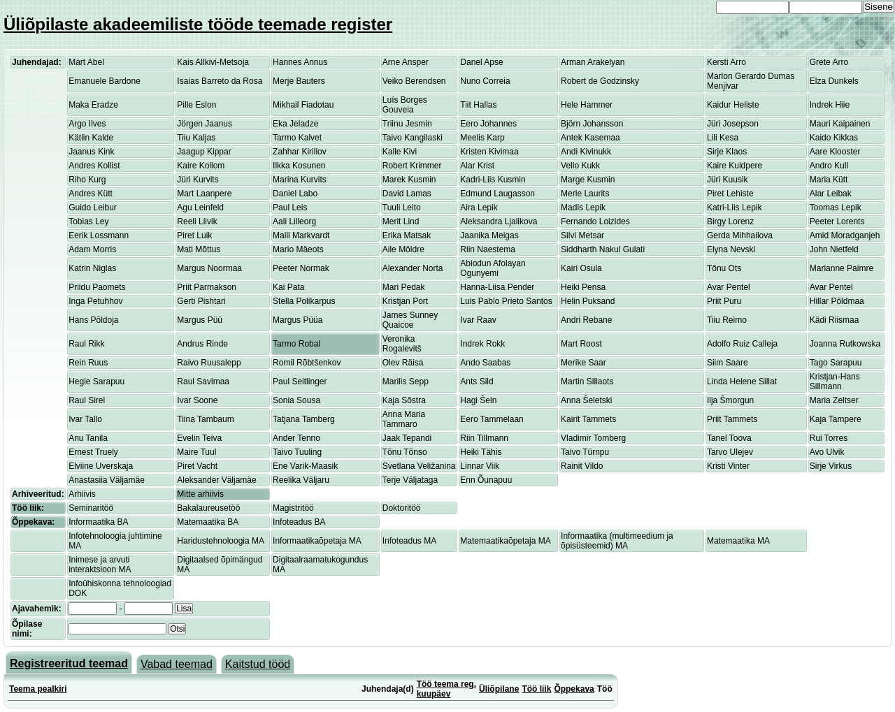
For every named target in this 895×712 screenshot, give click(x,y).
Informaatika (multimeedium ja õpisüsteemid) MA (617, 541)
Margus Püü (199, 320)
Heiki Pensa (583, 287)
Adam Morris (92, 249)
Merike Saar (583, 363)
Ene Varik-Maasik (305, 466)
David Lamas (406, 193)
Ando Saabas (485, 363)
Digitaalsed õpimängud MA (219, 564)
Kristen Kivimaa (489, 152)
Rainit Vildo (582, 466)
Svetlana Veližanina (419, 466)
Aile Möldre (403, 249)
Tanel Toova (729, 438)
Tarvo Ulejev (730, 452)
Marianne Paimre (841, 268)
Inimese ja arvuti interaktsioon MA (100, 564)
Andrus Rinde (202, 344)
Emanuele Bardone (105, 81)
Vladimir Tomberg (593, 438)
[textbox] (117, 628)
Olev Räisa (403, 363)
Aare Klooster (835, 152)
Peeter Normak (301, 268)
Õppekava (574, 689)
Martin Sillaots (587, 381)
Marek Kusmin (409, 179)
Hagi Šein (478, 400)
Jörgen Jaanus (204, 124)
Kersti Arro (726, 62)
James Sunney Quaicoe (410, 320)
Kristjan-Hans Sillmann (835, 381)
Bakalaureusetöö (208, 508)
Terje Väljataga (410, 480)
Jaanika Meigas (489, 235)
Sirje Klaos (727, 152)
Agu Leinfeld (200, 207)
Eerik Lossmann (99, 235)
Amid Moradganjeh (845, 235)
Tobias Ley (88, 221)
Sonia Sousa (296, 400)
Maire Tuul (196, 452)
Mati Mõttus (198, 249)
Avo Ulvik (827, 452)
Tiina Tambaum (205, 419)
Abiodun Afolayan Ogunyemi (492, 268)
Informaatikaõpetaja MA (317, 541)
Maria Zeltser (834, 400)
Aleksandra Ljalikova (498, 221)
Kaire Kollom (200, 165)
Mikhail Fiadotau (303, 105)
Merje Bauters (299, 81)
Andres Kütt (91, 193)
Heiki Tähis (480, 452)
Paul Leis (290, 207)
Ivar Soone (197, 400)
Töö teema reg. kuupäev (446, 689)
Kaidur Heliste (733, 105)
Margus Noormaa (209, 268)
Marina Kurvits (300, 179)
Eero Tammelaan (492, 419)
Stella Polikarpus (304, 301)
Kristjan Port (405, 301)
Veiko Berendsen (414, 81)
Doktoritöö (401, 508)
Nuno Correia (485, 81)
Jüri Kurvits (197, 179)
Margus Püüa (297, 320)
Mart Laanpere (204, 193)
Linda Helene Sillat (742, 381)
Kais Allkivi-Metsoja (213, 62)
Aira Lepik (478, 207)
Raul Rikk (86, 344)
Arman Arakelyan (592, 62)
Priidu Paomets (97, 287)
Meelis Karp (482, 138)
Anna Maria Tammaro (403, 419)
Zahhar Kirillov (300, 152)
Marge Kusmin (588, 179)
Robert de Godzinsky (600, 81)
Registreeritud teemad (69, 663)
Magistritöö (293, 508)
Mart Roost (581, 344)
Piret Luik (194, 235)
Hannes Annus (300, 62)
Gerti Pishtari (201, 301)
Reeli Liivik (197, 221)
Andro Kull (829, 165)
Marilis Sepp (405, 381)
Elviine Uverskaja (101, 466)
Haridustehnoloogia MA (220, 541)
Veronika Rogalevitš (402, 344)
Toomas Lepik (835, 207)
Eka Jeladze (295, 124)
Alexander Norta (412, 268)
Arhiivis (82, 494)
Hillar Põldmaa (837, 301)
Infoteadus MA (409, 541)
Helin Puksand (588, 301)
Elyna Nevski (731, 249)
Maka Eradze (93, 105)
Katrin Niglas (92, 268)
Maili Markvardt (301, 235)
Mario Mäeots (298, 249)
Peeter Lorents (837, 221)
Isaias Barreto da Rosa (219, 81)
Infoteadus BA (299, 522)
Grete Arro (829, 62)
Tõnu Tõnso (404, 452)
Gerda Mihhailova (740, 235)
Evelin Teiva (199, 438)
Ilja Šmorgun (730, 400)
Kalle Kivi (399, 152)
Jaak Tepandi (407, 438)
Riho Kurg (87, 179)
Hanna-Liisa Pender (497, 287)
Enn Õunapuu (486, 480)
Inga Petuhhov (95, 301)
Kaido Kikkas (834, 138)
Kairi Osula (581, 268)
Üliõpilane (499, 689)
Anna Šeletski (586, 400)
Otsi (177, 629)
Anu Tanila (88, 438)
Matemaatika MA (738, 541)
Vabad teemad (177, 664)
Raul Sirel (87, 400)
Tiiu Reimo (727, 320)
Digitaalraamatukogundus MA (320, 564)
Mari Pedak (403, 287)
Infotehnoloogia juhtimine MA (115, 541)
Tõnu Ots (724, 268)
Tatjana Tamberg (304, 419)
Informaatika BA (98, 522)
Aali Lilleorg (294, 221)
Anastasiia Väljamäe (107, 480)
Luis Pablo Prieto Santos (506, 301)
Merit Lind (401, 221)
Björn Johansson (592, 124)
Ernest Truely (93, 452)
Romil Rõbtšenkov (307, 363)
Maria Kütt (829, 179)
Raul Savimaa (203, 381)
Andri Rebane (586, 320)
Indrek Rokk (482, 344)
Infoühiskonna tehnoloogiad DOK (120, 588)
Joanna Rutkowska (845, 344)
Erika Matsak (406, 235)
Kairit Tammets (588, 419)
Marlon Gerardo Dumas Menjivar (750, 81)
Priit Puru (724, 301)
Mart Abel (86, 62)
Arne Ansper (405, 62)
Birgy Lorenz (730, 221)
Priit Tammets (732, 419)
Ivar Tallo (85, 419)
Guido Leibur (93, 207)
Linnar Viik (479, 466)
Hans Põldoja (93, 320)
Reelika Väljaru (301, 480)
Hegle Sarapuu (96, 381)
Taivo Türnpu (585, 452)
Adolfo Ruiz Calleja (742, 344)
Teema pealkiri (38, 689)
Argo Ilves (87, 124)
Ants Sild (476, 381)
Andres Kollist (94, 165)
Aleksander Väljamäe (216, 480)
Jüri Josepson (733, 124)
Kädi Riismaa (834, 320)
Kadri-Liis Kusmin (492, 179)
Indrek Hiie (830, 105)
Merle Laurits (585, 193)
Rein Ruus (88, 363)
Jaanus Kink (91, 152)
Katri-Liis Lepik (734, 207)
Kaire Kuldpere (734, 165)
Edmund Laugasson (497, 193)
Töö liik (536, 689)
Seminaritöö (91, 508)
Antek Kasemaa (590, 138)
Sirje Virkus (831, 466)
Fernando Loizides (595, 221)
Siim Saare (727, 363)
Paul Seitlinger (300, 381)
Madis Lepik (583, 207)
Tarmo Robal (296, 344)
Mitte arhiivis (200, 494)
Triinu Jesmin (407, 124)
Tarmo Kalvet (297, 138)
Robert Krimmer (412, 165)
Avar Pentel (728, 287)
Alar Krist (477, 165)
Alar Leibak (831, 193)
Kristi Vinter (728, 466)
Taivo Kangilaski (412, 138)
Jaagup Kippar (204, 152)
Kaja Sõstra (404, 400)
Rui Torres (828, 438)
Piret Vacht (197, 466)
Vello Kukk (580, 165)
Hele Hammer (587, 105)
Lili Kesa (722, 138)
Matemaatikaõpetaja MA (505, 541)
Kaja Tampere (835, 419)
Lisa (184, 608)
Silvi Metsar (582, 235)
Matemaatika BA (207, 522)
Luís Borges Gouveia (404, 105)
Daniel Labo (295, 193)
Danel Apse (481, 62)
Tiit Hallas (478, 105)
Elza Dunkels (834, 81)
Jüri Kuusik (727, 179)
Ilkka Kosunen (299, 165)
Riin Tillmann (484, 438)
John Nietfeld (834, 249)
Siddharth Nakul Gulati (603, 249)
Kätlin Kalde (91, 138)
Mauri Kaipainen (840, 124)
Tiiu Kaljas (196, 138)
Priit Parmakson (206, 287)
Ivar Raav (478, 320)
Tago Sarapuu (836, 363)
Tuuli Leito (401, 207)
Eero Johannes (488, 124)
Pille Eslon (196, 105)
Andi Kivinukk (586, 152)
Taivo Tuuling (297, 452)
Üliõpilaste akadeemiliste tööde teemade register (197, 24)
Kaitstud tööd (257, 664)
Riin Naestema (487, 249)
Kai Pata (288, 287)
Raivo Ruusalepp (209, 363)
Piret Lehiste (730, 193)
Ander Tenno (296, 438)
